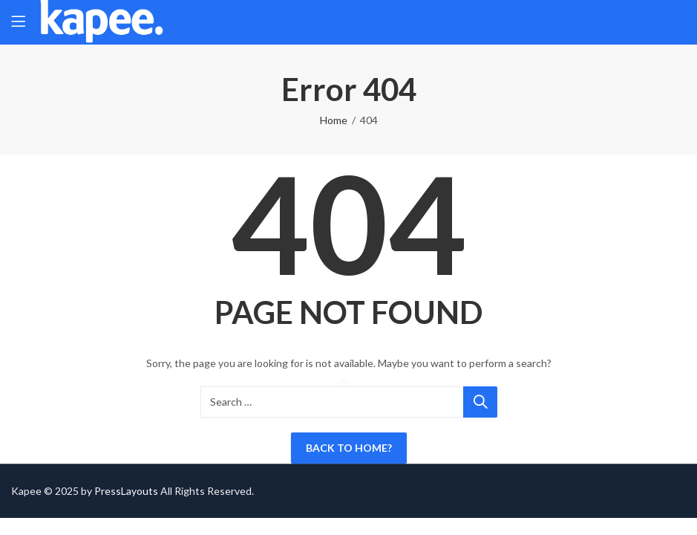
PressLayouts (126, 490)
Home (333, 120)
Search (480, 402)
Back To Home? (349, 447)
